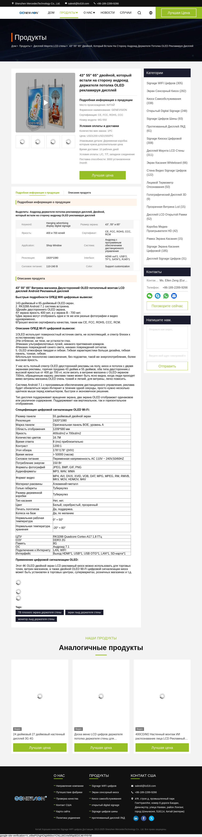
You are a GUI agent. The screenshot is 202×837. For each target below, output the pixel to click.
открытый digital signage (105, 805)
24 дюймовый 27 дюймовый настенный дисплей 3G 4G (39, 736)
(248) (167, 110)
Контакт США (64, 805)
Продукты (69, 12)
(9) (166, 196)
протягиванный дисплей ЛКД (108, 817)
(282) (166, 91)
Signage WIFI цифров (104, 785)
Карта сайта (63, 811)
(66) (167, 162)
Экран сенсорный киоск (105, 792)
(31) (166, 258)
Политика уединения (68, 817)
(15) (166, 206)
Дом (51, 12)
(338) (164, 101)
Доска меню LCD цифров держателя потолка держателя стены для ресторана (98, 737)
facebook (143, 818)
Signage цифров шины (105, 811)
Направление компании (70, 785)
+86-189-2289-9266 (106, 3)
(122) (166, 172)
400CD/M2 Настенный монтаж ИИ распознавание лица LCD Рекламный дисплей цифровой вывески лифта (160, 737)
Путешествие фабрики (69, 792)
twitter (151, 818)
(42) (162, 228)
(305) (165, 83)
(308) (164, 140)
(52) (167, 216)
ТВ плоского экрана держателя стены (39, 612)
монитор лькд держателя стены (36, 619)
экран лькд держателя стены (84, 612)
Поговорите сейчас (167, 306)
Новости (108, 12)
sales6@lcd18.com (77, 3)
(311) (165, 152)
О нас (89, 12)
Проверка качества (67, 798)
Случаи (125, 12)
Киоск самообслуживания (106, 798)
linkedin (136, 818)
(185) (163, 248)
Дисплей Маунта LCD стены (50, 46)
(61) (166, 128)
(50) (160, 184)
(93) (165, 118)
